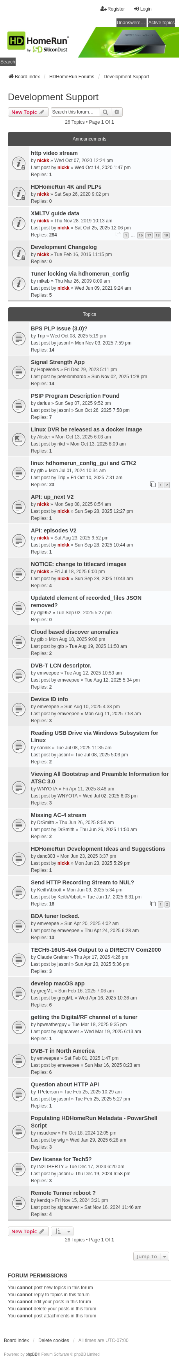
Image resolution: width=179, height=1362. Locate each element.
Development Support (53, 97)
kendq (43, 1200)
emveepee (48, 673)
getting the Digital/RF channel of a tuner (84, 1017)
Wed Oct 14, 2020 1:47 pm (103, 167)
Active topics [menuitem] (162, 22)
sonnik (44, 747)
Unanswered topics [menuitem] (132, 22)
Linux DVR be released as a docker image (86, 429)
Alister (43, 437)
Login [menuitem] (142, 9)
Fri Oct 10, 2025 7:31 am (97, 477)
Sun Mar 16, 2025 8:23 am (112, 1065)
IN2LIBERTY (50, 1166)
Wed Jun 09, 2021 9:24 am (103, 288)
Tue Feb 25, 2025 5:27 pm (102, 1099)
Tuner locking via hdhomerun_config (80, 274)
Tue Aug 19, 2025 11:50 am (98, 646)
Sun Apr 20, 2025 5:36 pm (102, 964)
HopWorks (48, 369)
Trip (41, 336)
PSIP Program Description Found (75, 396)
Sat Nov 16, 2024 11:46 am (112, 1207)
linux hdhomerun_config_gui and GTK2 (83, 463)
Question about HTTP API (65, 1084)
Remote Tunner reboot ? (63, 1193)
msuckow (47, 1133)
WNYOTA (47, 789)
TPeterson (48, 1092)
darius (43, 403)
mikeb (43, 281)
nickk (43, 160)
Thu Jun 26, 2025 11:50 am (108, 829)
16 (141, 235)
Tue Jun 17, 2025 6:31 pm (114, 897)
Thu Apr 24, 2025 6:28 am (111, 930)
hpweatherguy (51, 1024)
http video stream (54, 153)
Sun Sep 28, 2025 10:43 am (104, 578)
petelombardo (71, 376)
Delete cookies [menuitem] (53, 1340)
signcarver (68, 1031)
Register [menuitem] (112, 9)
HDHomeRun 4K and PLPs (66, 187)
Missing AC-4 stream (58, 815)
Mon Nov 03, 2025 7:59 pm (103, 343)
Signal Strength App (58, 362)
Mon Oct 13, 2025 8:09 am (98, 444)
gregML (45, 991)
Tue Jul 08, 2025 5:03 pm (101, 755)
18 (157, 235)
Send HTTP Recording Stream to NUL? (82, 882)
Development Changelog (64, 247)
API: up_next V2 (52, 497)
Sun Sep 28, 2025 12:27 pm (104, 511)
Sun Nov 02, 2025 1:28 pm (119, 376)
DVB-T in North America (63, 1051)
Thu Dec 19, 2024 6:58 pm (103, 1173)
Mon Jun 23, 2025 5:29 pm (103, 863)
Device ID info (49, 699)
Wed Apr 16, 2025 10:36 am (108, 998)
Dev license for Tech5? (61, 1159)
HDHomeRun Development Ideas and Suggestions (98, 849)
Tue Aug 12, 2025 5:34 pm (112, 680)
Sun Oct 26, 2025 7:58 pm (102, 410)
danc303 (46, 856)
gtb (40, 470)
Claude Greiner (53, 957)
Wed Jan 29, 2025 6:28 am (98, 1140)
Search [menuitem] (7, 62)
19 (166, 235)
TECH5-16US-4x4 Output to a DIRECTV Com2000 (96, 950)
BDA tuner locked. (55, 916)
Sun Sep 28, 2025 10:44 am (104, 545)
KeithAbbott (49, 890)
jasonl (63, 343)
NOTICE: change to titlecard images (79, 564)
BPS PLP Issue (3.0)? (59, 328)
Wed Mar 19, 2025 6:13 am (112, 1031)
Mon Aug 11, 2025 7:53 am (112, 713)
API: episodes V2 (54, 530)
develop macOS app (58, 983)
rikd (61, 444)
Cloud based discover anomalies (74, 632)
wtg (61, 1140)
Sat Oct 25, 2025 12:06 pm (103, 228)
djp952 (44, 612)
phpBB (32, 1354)
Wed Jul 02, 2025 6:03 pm (110, 796)
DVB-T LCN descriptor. (61, 665)
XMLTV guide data (55, 213)
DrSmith (45, 822)
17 (149, 235)
